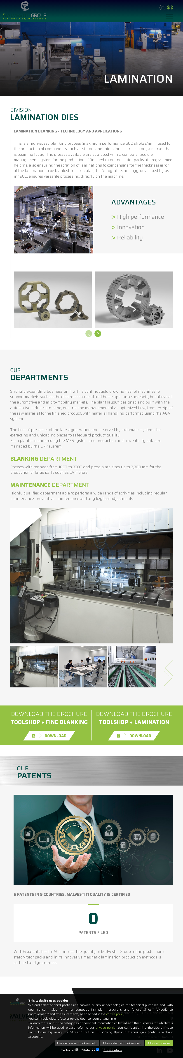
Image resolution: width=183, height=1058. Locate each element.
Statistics (88, 1050)
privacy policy (106, 1027)
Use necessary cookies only (76, 1043)
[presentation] (88, 334)
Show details (112, 1050)
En (170, 7)
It (162, 7)
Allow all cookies (159, 1043)
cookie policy (115, 1014)
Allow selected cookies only (121, 1043)
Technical (67, 1050)
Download (49, 736)
